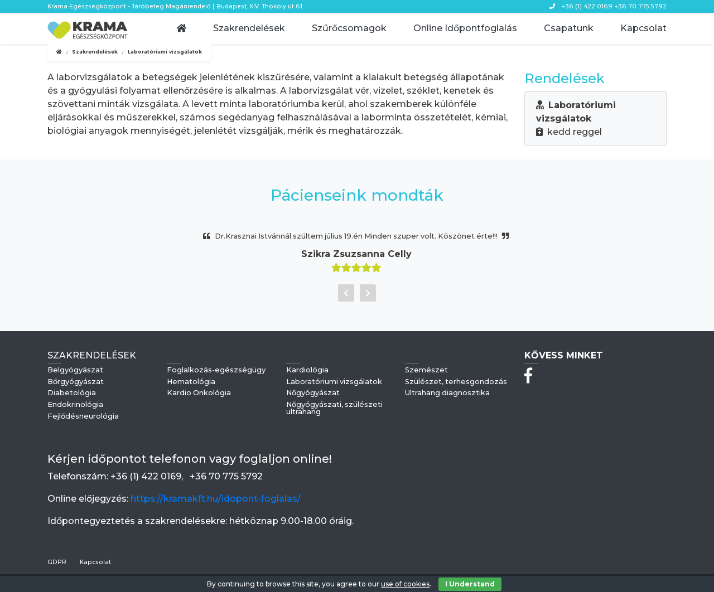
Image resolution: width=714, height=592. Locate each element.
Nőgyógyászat (313, 393)
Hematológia (191, 382)
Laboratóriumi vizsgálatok (334, 382)
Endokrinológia (75, 405)
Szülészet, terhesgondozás (456, 382)
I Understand (470, 584)
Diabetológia (71, 393)
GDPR (56, 562)
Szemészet (426, 370)
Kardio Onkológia (199, 393)
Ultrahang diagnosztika (447, 393)
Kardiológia (307, 370)
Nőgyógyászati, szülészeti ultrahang (334, 408)
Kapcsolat (95, 562)
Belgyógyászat (75, 370)
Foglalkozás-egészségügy (216, 370)
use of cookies (405, 584)
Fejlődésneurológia (83, 416)
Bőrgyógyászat (75, 382)
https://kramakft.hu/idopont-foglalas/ (216, 498)
